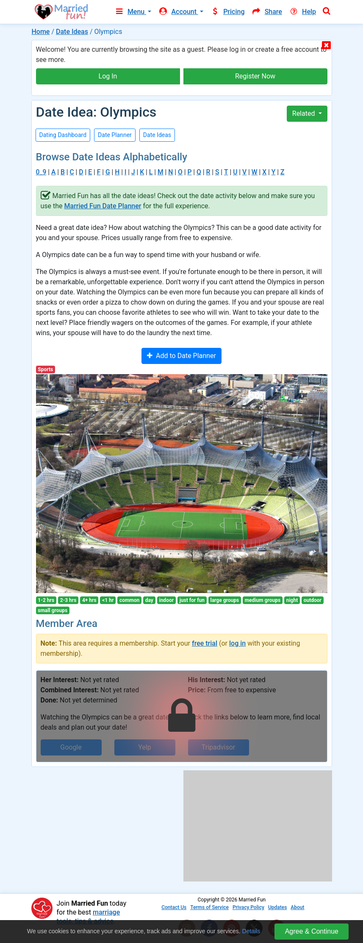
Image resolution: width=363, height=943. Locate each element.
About (297, 907)
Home (41, 32)
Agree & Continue (311, 931)
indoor (166, 600)
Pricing (227, 12)
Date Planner (115, 135)
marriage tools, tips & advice (88, 916)
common (129, 600)
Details (251, 931)
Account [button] (178, 12)
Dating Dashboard (63, 135)
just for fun (192, 600)
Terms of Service (209, 907)
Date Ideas (72, 32)
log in (237, 643)
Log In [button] (108, 76)
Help (302, 12)
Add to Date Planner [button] (181, 356)
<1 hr (108, 600)
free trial (204, 643)
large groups (224, 600)
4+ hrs (89, 600)
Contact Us (173, 907)
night (292, 600)
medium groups (262, 600)
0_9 (41, 172)
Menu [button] (130, 12)
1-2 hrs (46, 600)
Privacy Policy (248, 907)
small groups (52, 610)
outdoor (312, 600)
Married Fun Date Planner (102, 206)
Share (267, 12)
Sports (45, 369)
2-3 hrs (68, 600)
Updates (277, 907)
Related (304, 113)
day (149, 600)
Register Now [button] (255, 76)
